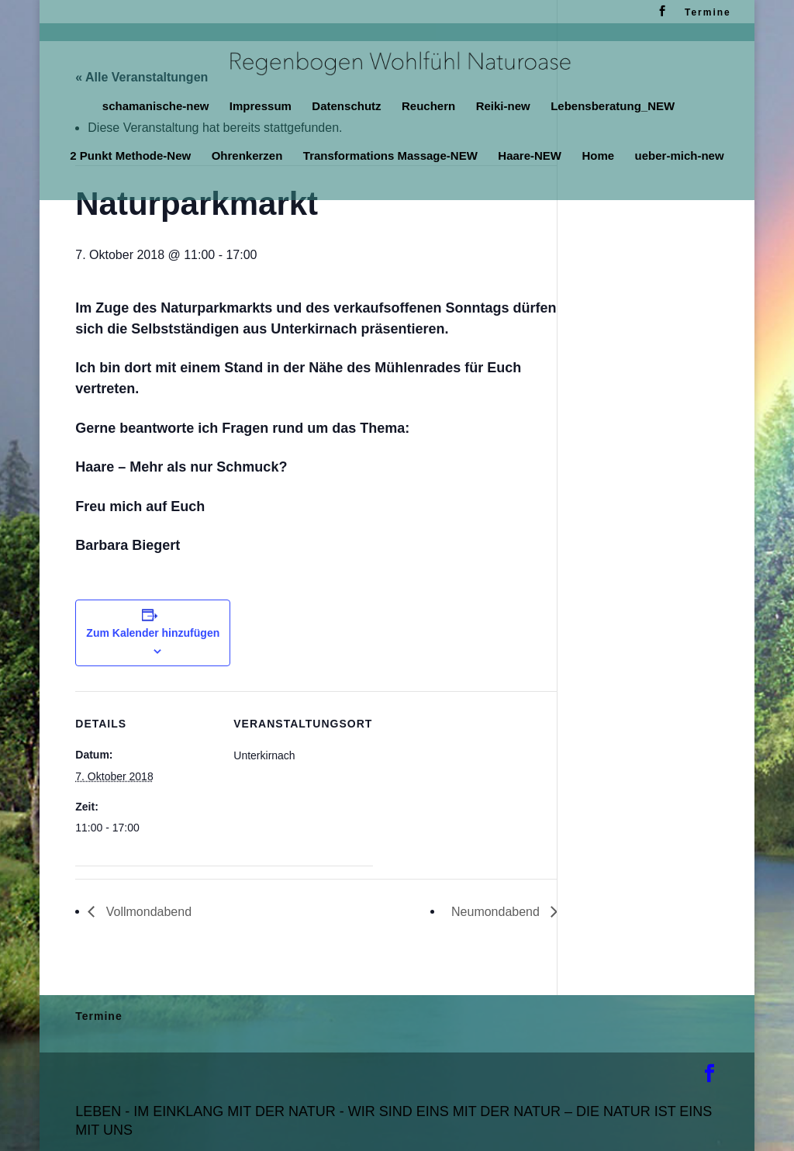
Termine (708, 13)
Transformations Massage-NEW (390, 156)
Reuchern (428, 106)
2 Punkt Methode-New (130, 156)
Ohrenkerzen (247, 156)
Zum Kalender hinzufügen (152, 633)
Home (598, 156)
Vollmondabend (147, 911)
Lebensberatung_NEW (613, 106)
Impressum (261, 106)
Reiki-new (503, 106)
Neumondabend (497, 911)
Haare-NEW (529, 156)
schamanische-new (155, 106)
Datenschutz (346, 106)
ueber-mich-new (679, 156)
